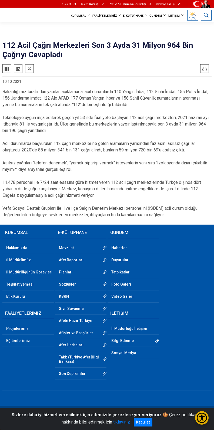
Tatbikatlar (120, 272)
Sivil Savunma (71, 308)
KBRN (64, 296)
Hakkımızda (16, 248)
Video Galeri (122, 296)
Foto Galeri (121, 284)
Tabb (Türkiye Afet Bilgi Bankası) (79, 359)
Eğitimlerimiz (18, 340)
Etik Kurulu (15, 296)
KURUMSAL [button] (78, 16)
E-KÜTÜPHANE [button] (133, 16)
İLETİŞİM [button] (174, 16)
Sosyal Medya (123, 353)
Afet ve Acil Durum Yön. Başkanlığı (127, 4)
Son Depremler (72, 373)
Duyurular (120, 260)
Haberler (119, 248)
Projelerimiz (17, 328)
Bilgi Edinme (122, 340)
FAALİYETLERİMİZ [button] (104, 16)
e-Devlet (66, 4)
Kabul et (143, 422)
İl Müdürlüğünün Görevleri (29, 272)
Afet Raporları (71, 260)
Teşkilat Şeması (20, 284)
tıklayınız (121, 422)
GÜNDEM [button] (155, 16)
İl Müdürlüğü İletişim (129, 328)
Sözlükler (67, 284)
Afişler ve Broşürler (76, 333)
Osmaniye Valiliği (165, 4)
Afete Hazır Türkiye (75, 321)
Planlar (65, 272)
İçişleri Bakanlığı (90, 4)
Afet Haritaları (71, 345)
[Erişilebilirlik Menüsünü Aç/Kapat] (202, 418)
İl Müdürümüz (18, 260)
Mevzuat (66, 248)
